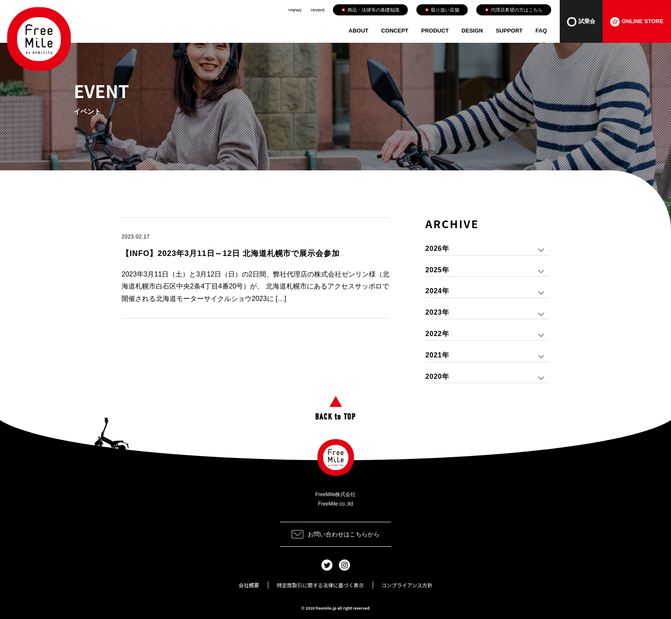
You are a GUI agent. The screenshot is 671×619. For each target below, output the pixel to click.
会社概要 (249, 585)
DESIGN (472, 30)
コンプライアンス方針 (407, 585)
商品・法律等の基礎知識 (370, 9)
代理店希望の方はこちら (514, 9)
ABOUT (358, 30)
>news (295, 9)
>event (317, 9)
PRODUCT (434, 30)
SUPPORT (509, 30)
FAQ (541, 30)
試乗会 (581, 22)
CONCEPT (395, 30)
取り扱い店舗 (442, 9)
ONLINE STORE (636, 22)
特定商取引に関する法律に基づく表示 (320, 585)
